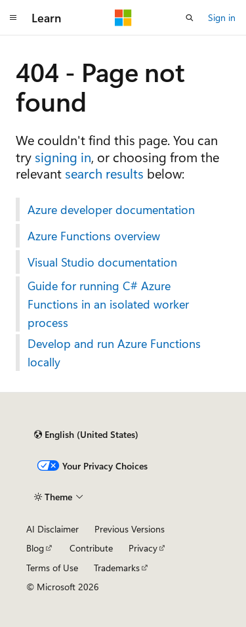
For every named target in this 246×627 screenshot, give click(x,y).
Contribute (91, 548)
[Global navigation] (13, 18)
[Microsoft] (123, 17)
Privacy (143, 548)
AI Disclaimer (52, 529)
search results (104, 173)
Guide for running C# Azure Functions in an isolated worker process (108, 304)
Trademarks (117, 567)
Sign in (222, 17)
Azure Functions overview (94, 236)
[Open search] (189, 18)
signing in (63, 156)
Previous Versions (129, 529)
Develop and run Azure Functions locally (114, 352)
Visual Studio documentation (102, 262)
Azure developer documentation (111, 209)
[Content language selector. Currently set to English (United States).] (86, 434)
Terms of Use (52, 567)
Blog (35, 548)
